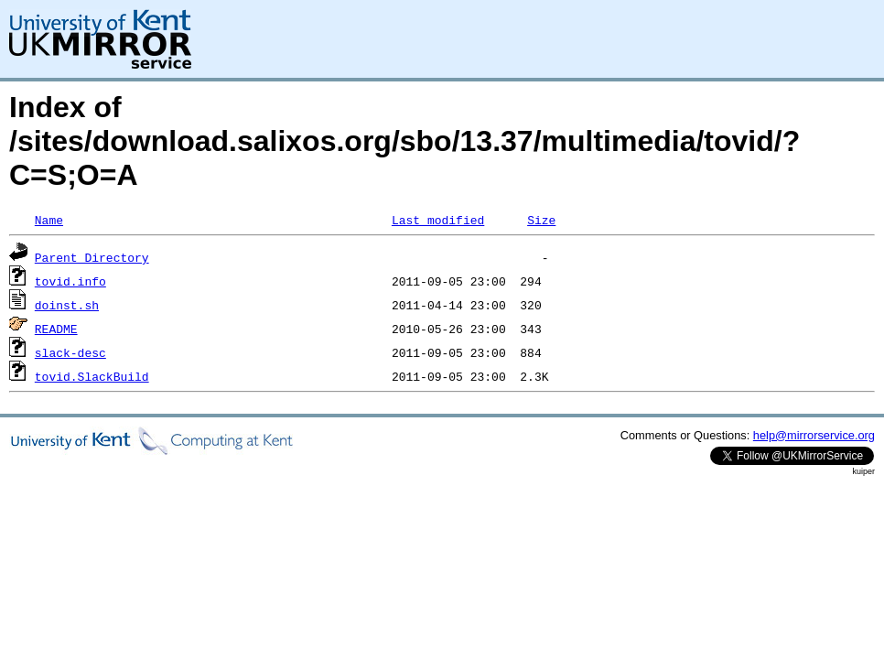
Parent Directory (92, 257)
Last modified (438, 219)
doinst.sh (67, 305)
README (56, 328)
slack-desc (70, 352)
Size (541, 219)
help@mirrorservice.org (814, 435)
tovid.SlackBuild (92, 376)
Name (49, 219)
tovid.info (70, 281)
